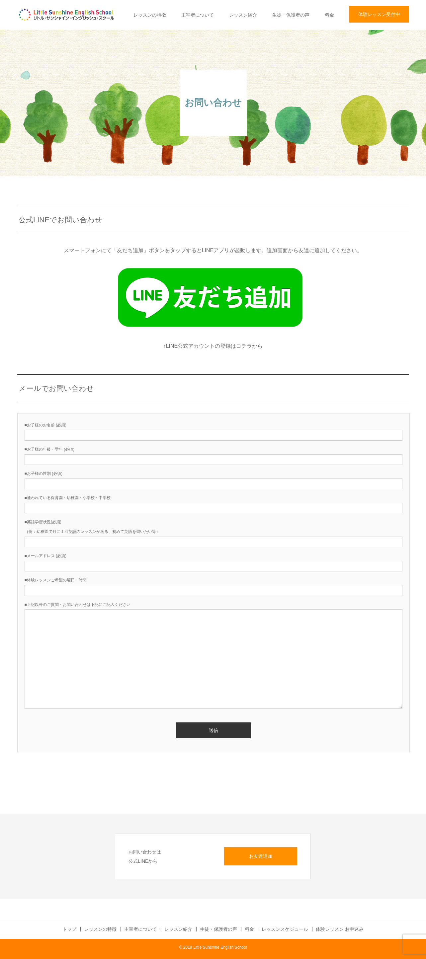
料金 (329, 15)
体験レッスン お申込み (340, 929)
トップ (69, 929)
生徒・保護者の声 (290, 15)
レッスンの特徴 (149, 15)
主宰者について (197, 15)
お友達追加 (260, 856)
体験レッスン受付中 (379, 14)
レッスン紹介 (243, 15)
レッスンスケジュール (285, 929)
